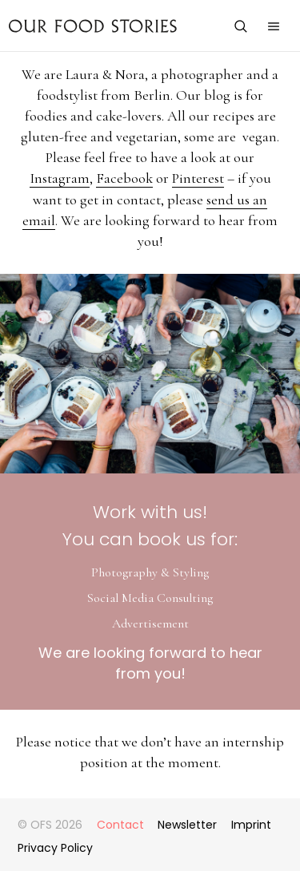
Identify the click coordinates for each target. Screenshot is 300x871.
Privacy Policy (55, 848)
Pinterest (198, 178)
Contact (120, 825)
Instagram (60, 178)
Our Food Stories (93, 25)
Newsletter (187, 825)
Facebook (124, 178)
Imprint (251, 825)
